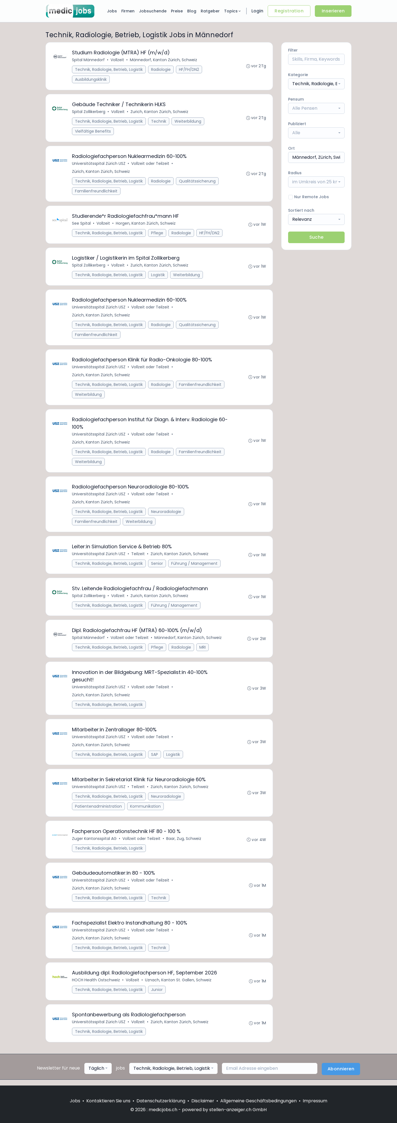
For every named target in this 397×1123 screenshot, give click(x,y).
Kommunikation (145, 810)
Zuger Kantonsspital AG (94, 843)
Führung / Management (194, 566)
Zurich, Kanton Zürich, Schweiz (160, 112)
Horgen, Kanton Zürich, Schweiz (146, 224)
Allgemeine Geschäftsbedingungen (258, 1101)
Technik (159, 122)
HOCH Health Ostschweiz (96, 985)
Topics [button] (233, 11)
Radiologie (161, 69)
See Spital (81, 224)
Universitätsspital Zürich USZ (99, 164)
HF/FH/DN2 (189, 69)
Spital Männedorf (88, 60)
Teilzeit (138, 556)
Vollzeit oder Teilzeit (151, 164)
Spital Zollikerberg (89, 112)
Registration (289, 11)
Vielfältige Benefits (93, 132)
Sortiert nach (301, 210)
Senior (157, 566)
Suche (316, 237)
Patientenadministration (98, 810)
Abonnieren (341, 1074)
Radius (295, 173)
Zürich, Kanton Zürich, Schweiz (101, 172)
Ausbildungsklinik (91, 79)
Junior (157, 995)
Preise (177, 11)
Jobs (112, 11)
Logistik (158, 276)
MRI (203, 650)
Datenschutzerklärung (160, 1101)
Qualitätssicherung (197, 182)
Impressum (315, 1101)
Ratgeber (210, 11)
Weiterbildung (188, 122)
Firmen (128, 11)
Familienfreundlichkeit (96, 192)
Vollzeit (117, 60)
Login (257, 11)
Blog (191, 11)
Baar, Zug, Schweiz (184, 843)
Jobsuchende (153, 11)
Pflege (157, 234)
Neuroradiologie (166, 514)
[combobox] (316, 83)
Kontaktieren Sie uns (108, 1101)
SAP (154, 758)
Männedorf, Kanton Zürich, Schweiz (163, 60)
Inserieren (333, 11)
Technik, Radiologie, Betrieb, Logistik (109, 69)
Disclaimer (202, 1101)
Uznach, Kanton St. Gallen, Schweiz (178, 985)
